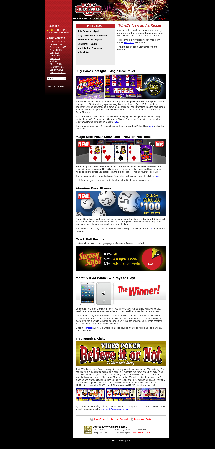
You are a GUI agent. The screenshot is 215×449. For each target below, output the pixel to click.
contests (89, 328)
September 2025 (58, 47)
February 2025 (57, 67)
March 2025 (56, 64)
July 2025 (54, 53)
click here (129, 42)
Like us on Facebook (119, 419)
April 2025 (55, 61)
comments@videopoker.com (115, 409)
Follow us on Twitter (143, 419)
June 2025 (55, 55)
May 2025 (55, 58)
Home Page (99, 419)
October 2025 (56, 44)
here (116, 122)
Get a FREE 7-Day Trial (142, 432)
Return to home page (56, 86)
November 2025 (58, 41)
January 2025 (56, 69)
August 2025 (56, 50)
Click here (52, 30)
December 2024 (58, 72)
